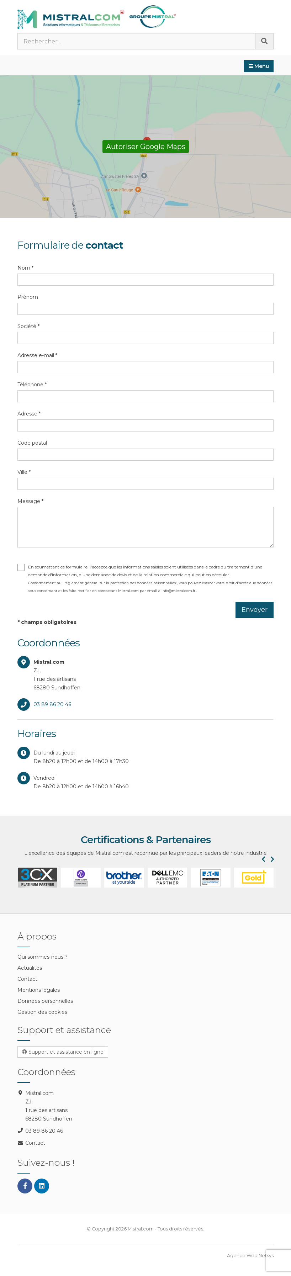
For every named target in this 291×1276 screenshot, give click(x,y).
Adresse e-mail (37, 355)
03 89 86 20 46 (52, 704)
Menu (259, 66)
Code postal (32, 443)
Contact (27, 979)
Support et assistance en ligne (63, 1052)
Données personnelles (45, 1001)
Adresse (29, 414)
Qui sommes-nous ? (42, 957)
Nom (25, 268)
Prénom (27, 297)
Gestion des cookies (42, 1012)
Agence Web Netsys (250, 1255)
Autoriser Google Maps (145, 146)
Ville (24, 472)
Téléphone (32, 384)
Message (30, 501)
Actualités (29, 968)
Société (28, 326)
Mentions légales (38, 990)
